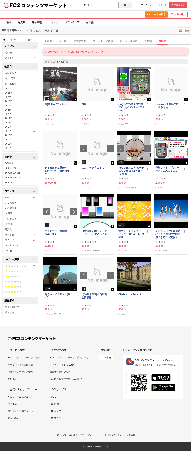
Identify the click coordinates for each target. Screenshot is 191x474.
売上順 (62, 41)
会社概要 (73, 435)
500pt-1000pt (12, 168)
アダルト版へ (178, 14)
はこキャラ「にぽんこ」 (93, 169)
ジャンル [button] (19, 46)
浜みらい (50, 124)
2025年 (8, 92)
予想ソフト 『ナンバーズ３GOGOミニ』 (167, 169)
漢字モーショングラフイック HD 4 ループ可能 (131, 234)
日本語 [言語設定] (107, 357)
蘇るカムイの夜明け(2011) (57, 296)
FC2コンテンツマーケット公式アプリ (69, 357)
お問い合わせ (15, 418)
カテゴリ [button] (19, 191)
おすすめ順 (80, 41)
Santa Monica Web (128, 187)
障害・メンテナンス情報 (20, 371)
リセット (32, 40)
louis (123, 314)
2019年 (8, 118)
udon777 (124, 124)
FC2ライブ (55, 411)
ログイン (162, 5)
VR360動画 (11, 208)
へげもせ (87, 187)
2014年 (8, 139)
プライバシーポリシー (91, 435)
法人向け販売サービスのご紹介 (66, 378)
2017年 (8, 126)
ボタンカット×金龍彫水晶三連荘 (56, 232)
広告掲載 (130, 435)
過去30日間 (11, 83)
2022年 (8, 105)
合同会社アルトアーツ (56, 314)
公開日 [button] (19, 66)
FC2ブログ (55, 418)
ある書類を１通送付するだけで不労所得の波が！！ (57, 170)
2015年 (8, 135)
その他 (90, 22)
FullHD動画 (11, 218)
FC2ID (53, 397)
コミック (53, 22)
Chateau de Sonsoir (130, 294)
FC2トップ (61, 435)
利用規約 (12, 378)
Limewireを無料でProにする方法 (167, 106)
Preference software (92, 251)
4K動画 (8, 213)
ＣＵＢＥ (124, 251)
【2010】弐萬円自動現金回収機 (94, 296)
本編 (84, 104)
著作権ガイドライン (114, 435)
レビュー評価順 (128, 41)
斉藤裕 (86, 124)
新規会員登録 (178, 5)
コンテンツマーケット (44, 5)
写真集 (21, 22)
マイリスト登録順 (103, 41)
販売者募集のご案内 (60, 371)
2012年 (8, 148)
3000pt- (9, 182)
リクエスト (13, 404)
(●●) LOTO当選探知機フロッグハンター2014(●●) (131, 107)
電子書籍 (37, 22)
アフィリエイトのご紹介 (62, 364)
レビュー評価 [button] (19, 259)
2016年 (20, 131)
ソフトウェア (72, 22)
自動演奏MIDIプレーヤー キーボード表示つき (94, 232)
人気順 (148, 41)
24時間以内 (11, 73)
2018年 (8, 122)
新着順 (48, 41)
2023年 (8, 101)
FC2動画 (54, 404)
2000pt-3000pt (12, 177)
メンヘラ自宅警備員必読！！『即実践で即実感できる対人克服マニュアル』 (167, 234)
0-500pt (9, 163)
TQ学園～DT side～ (56, 104)
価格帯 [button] (19, 157)
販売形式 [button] (19, 300)
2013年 (8, 143)
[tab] (117, 41)
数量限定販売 (12, 307)
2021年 (8, 109)
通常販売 (9, 312)
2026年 (8, 88)
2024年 (8, 97)
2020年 (8, 114)
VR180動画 (11, 202)
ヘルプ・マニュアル (18, 397)
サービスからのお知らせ (20, 364)
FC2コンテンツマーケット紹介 (24, 357)
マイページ (146, 5)
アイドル (20, 57)
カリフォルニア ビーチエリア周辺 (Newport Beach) (131, 170)
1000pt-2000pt (12, 173)
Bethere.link (162, 251)
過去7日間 (10, 78)
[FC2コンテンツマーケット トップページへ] (32, 338)
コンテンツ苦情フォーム (20, 411)
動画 (8, 22)
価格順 (162, 41)
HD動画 (9, 224)
